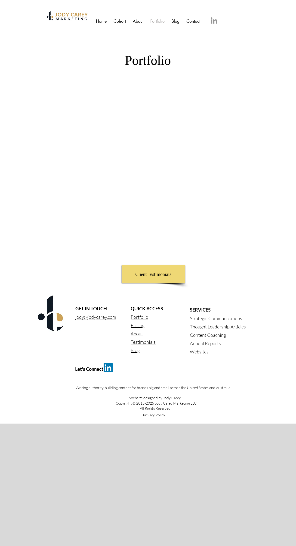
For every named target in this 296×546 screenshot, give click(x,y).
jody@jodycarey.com (95, 317)
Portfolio (139, 317)
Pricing (138, 325)
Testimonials (143, 342)
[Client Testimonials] (153, 274)
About (137, 334)
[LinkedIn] (214, 20)
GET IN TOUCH (91, 308)
